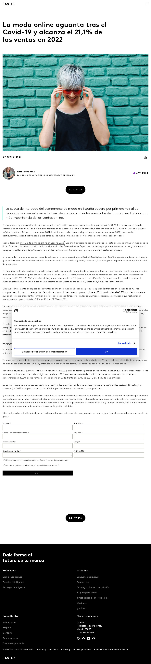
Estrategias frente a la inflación (93, 587)
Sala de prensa (11, 638)
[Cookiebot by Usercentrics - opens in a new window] (124, 311)
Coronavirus (83, 582)
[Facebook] (83, 639)
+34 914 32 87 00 (86, 633)
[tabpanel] (38, 582)
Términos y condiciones (47, 650)
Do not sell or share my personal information (44, 352)
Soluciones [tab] (9, 570)
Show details (124, 343)
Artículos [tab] (82, 570)
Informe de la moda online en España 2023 (42, 252)
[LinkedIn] (88, 639)
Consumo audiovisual (88, 577)
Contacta (8, 633)
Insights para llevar (87, 593)
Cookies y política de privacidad (76, 650)
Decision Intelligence (13, 582)
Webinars (81, 603)
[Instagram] (78, 639)
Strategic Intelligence (14, 587)
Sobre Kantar (10, 622)
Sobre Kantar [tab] (11, 616)
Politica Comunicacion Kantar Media (111, 650)
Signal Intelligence (12, 577)
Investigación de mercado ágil (92, 598)
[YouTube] (93, 639)
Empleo (7, 628)
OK (106, 352)
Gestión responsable (13, 643)
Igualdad (81, 608)
